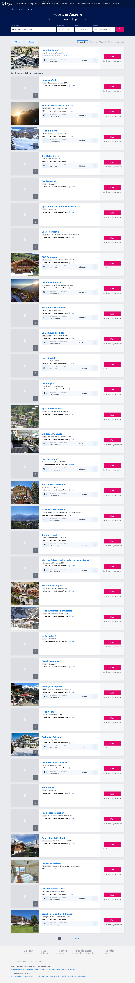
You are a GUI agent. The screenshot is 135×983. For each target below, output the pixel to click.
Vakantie (56, 3)
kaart (65, 56)
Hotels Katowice (16, 976)
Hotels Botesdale (32, 969)
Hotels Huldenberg (68, 969)
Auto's (73, 3)
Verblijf (65, 3)
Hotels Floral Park (42, 976)
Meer (115, 3)
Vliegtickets (33, 3)
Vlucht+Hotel (20, 3)
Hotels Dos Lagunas (17, 969)
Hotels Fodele (55, 976)
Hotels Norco (45, 969)
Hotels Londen (29, 976)
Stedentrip (45, 3)
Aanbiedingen (84, 3)
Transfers (106, 3)
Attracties (96, 3)
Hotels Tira (56, 969)
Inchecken (60, 26)
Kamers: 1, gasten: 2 (102, 29)
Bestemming (15, 26)
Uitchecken (78, 26)
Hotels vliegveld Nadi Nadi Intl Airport (74, 976)
